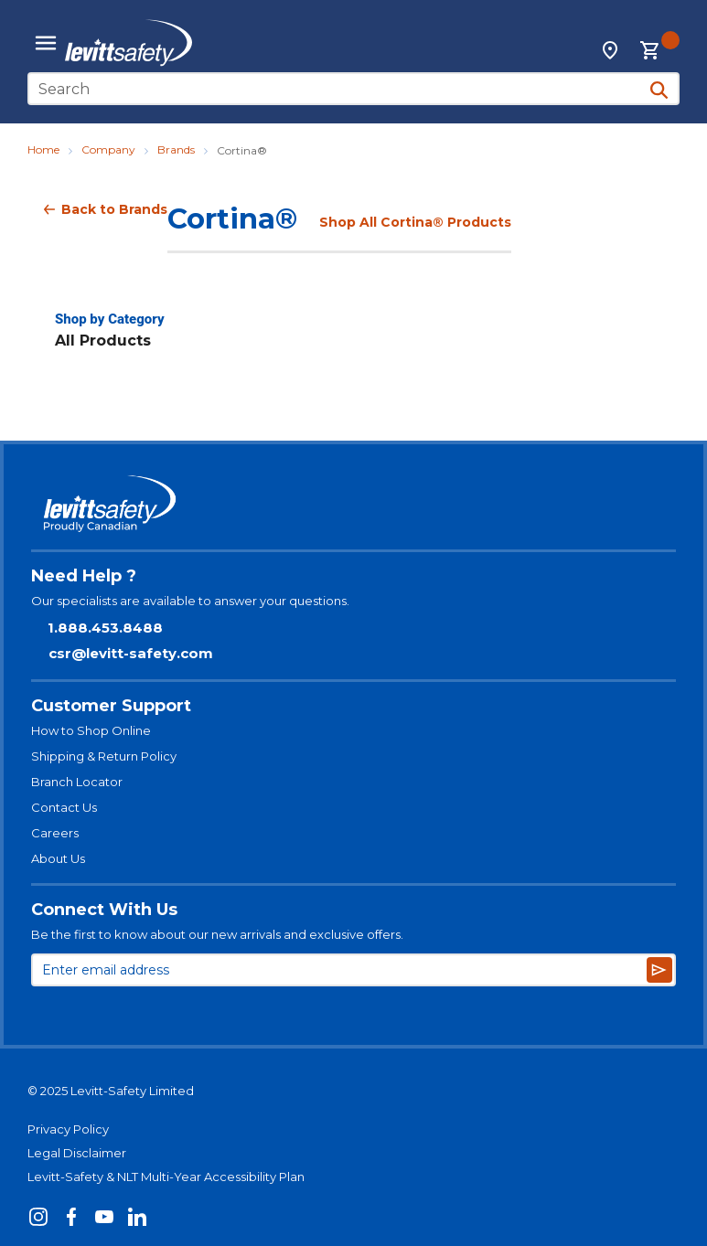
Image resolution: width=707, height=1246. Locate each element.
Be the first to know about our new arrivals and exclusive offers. (217, 934)
